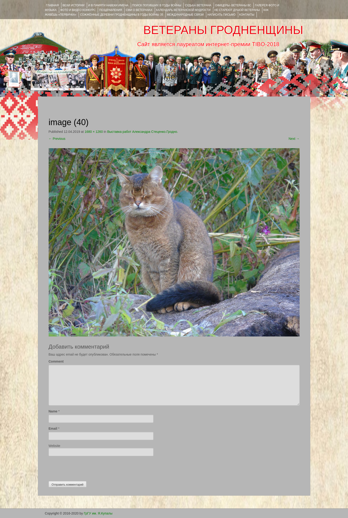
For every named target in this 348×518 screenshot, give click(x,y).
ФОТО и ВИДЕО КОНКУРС (77, 10)
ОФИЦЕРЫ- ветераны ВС (233, 5)
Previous (57, 139)
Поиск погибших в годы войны (156, 5)
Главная (52, 5)
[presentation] (84, 467)
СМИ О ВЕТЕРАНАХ (139, 10)
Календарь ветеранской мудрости (183, 10)
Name (53, 411)
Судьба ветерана (198, 5)
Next (294, 139)
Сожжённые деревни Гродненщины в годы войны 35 (121, 14)
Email (53, 428)
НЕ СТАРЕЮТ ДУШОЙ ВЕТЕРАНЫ (237, 10)
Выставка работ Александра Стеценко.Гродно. (142, 132)
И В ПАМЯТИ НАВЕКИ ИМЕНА (108, 5)
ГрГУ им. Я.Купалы (98, 513)
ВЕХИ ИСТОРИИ (73, 5)
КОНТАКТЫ (246, 14)
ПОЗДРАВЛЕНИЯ (110, 10)
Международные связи (185, 14)
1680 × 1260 (93, 132)
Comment (56, 361)
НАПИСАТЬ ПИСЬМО (221, 14)
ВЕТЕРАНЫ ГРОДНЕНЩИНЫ (223, 30)
